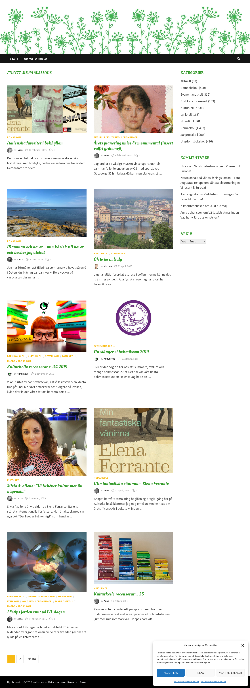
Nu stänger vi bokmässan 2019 (121, 352)
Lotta (20, 498)
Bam (83, 682)
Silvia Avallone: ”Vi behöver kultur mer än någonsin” (44, 488)
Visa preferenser (230, 672)
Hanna (20, 259)
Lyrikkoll (13, 601)
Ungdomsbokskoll (19, 361)
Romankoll (14, 137)
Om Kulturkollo (35, 58)
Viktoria (108, 266)
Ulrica (184, 166)
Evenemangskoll (104, 346)
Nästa (32, 659)
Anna (106, 155)
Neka (200, 672)
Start (14, 58)
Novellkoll (52, 356)
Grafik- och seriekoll (42, 596)
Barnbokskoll (16, 356)
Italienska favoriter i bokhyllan (35, 143)
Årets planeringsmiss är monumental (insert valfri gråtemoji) (133, 146)
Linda (20, 618)
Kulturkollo (23, 373)
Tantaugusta (189, 194)
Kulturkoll (114, 137)
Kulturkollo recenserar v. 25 (119, 594)
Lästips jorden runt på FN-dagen (36, 612)
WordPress (67, 682)
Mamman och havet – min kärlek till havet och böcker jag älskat (45, 249)
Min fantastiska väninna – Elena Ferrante (131, 484)
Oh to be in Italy (108, 259)
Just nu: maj (218, 206)
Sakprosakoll (64, 601)
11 (137, 490)
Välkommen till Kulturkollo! (186, 681)
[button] (243, 645)
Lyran (20, 150)
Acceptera (171, 672)
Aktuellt (99, 137)
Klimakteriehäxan (192, 206)
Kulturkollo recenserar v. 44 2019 (37, 367)
